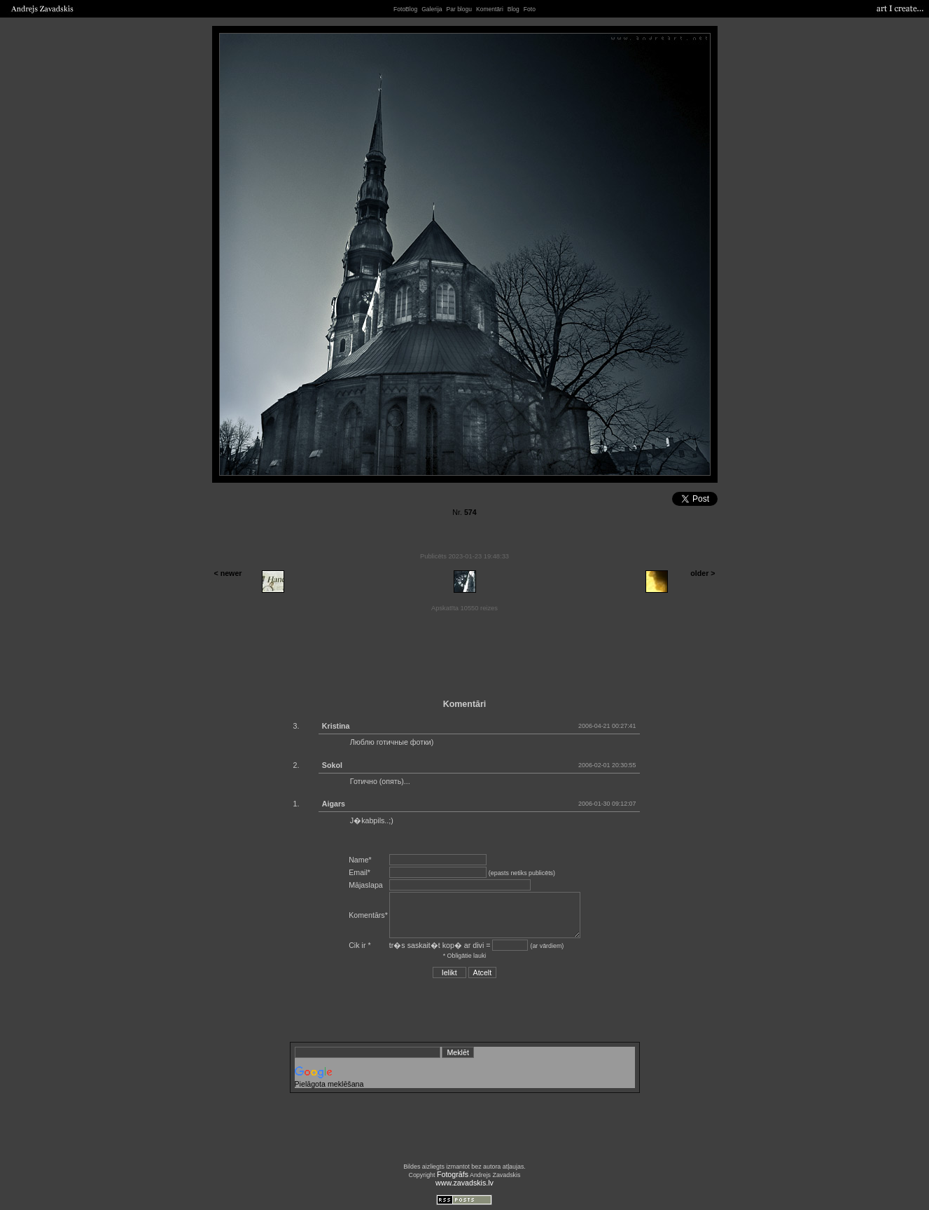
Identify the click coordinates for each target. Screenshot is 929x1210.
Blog (513, 9)
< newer (228, 573)
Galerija (431, 9)
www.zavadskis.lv (464, 1182)
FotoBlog (405, 9)
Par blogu (459, 9)
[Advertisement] (465, 650)
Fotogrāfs (452, 1174)
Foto (530, 9)
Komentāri (489, 9)
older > (702, 573)
